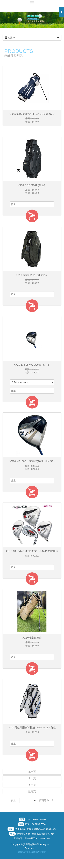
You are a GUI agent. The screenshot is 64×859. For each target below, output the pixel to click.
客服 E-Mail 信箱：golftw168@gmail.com (35, 829)
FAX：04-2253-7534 (35, 824)
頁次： (15, 800)
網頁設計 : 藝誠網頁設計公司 (32, 852)
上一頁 (32, 778)
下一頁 (32, 784)
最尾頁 (32, 791)
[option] (32, 20)
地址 (12, 833)
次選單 (32, 37)
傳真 (21, 824)
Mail (11, 829)
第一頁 (32, 771)
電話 (22, 819)
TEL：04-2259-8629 (36, 819)
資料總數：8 (46, 800)
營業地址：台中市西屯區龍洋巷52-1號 (35, 833)
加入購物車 (32, 216)
